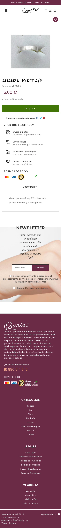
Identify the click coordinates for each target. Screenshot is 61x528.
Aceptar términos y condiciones (32, 288)
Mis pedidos (30, 495)
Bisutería (30, 418)
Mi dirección (30, 499)
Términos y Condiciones (30, 456)
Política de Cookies (30, 464)
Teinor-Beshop (8, 523)
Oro (30, 410)
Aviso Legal (30, 452)
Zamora (30, 422)
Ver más (42, 281)
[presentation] (30, 298)
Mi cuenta (30, 491)
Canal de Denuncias (30, 473)
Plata (30, 414)
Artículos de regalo (30, 426)
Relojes (30, 406)
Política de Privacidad (30, 460)
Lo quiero (31, 108)
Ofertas (30, 434)
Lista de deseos (30, 503)
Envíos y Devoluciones (30, 469)
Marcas (30, 430)
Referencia (7, 86)
